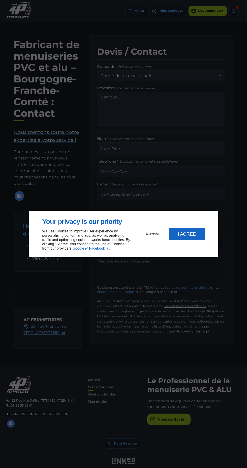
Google (78, 248)
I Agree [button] (187, 234)
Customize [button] (152, 234)
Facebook (97, 248)
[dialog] (123, 234)
